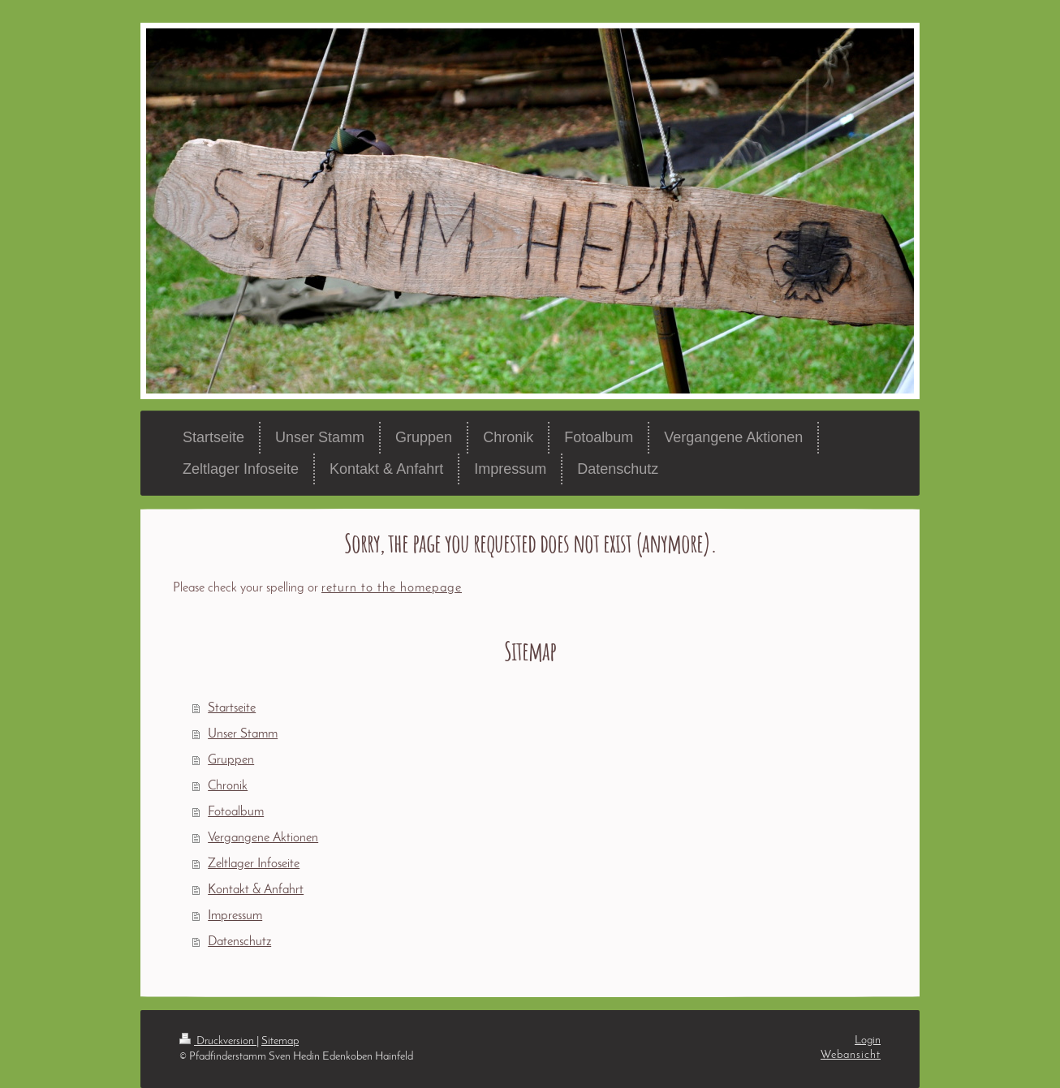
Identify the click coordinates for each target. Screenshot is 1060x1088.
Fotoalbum (236, 812)
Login (868, 1040)
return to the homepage (391, 588)
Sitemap (280, 1041)
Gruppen (231, 760)
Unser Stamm (243, 734)
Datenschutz (239, 941)
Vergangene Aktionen (263, 838)
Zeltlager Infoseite (253, 864)
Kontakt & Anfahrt (256, 890)
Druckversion (217, 1041)
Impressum (235, 916)
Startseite (232, 708)
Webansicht (851, 1055)
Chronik (228, 786)
